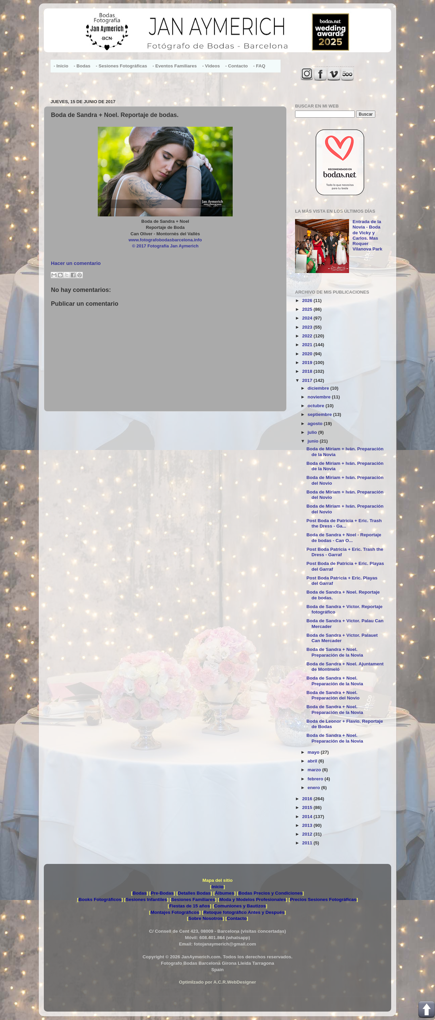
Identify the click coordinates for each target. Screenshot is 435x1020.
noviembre (320, 396)
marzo (315, 769)
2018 (308, 371)
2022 (308, 335)
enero (314, 787)
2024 (308, 318)
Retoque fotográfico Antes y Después (243, 912)
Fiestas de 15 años (189, 905)
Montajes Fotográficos (174, 912)
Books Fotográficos (100, 899)
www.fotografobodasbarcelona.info (165, 239)
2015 (308, 807)
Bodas (139, 893)
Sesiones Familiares (193, 899)
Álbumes (224, 893)
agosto (316, 423)
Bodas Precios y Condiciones (270, 893)
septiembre (320, 414)
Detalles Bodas (194, 893)
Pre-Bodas (162, 893)
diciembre (319, 388)
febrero (316, 778)
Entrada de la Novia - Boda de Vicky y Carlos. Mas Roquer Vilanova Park (367, 235)
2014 (308, 816)
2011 (308, 842)
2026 (308, 300)
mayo (314, 752)
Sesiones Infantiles (146, 899)
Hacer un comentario (76, 263)
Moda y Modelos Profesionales (252, 899)
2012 (308, 834)
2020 (308, 353)
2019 (308, 362)
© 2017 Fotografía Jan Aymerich (165, 245)
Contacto (237, 918)
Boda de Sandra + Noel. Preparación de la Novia (335, 652)
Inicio (217, 886)
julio (313, 432)
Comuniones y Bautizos (240, 905)
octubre (316, 405)
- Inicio (61, 65)
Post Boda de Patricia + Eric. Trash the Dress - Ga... (344, 523)
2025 (308, 309)
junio (314, 441)
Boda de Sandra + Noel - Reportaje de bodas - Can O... (344, 537)
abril (313, 760)
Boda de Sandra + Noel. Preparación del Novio (333, 695)
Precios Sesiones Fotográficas (323, 899)
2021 (308, 344)
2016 (308, 798)
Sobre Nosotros (205, 918)
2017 (308, 380)
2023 (308, 327)
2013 (308, 825)
